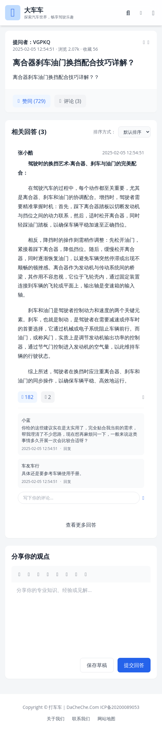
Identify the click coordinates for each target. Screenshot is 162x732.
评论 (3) (70, 101)
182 (27, 397)
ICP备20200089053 (119, 707)
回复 (67, 448)
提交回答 (134, 665)
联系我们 (81, 719)
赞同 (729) (31, 101)
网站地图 (106, 719)
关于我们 (55, 719)
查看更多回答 (81, 524)
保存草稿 (97, 665)
